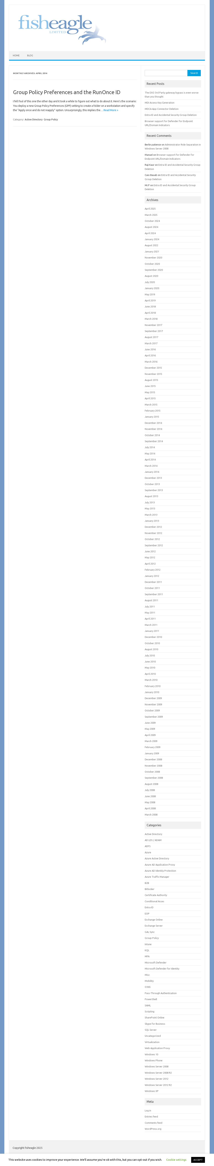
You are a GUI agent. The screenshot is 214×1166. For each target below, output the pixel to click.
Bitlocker (149, 889)
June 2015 (150, 386)
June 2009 (150, 722)
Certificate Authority (156, 895)
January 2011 (152, 631)
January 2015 (152, 416)
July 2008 (150, 790)
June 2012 (150, 551)
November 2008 (153, 765)
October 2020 (152, 263)
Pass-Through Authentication (161, 993)
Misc (147, 974)
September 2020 (154, 269)
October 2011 (152, 588)
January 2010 (152, 692)
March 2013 (151, 514)
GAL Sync (150, 932)
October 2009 (152, 710)
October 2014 (152, 435)
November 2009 (153, 704)
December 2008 (153, 759)
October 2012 (152, 539)
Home (16, 55)
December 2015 (153, 367)
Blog (30, 55)
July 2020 (150, 282)
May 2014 (150, 453)
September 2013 (154, 490)
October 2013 (152, 484)
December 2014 (153, 423)
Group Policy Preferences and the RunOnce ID (66, 92)
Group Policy (51, 119)
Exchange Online (154, 919)
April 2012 (150, 563)
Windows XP (152, 1091)
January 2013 (152, 520)
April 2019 (150, 300)
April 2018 (150, 312)
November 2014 (153, 429)
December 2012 (153, 526)
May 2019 (150, 294)
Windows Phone (153, 1060)
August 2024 (151, 227)
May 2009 (150, 728)
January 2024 (152, 239)
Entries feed (151, 1116)
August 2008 (151, 784)
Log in (148, 1110)
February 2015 (152, 410)
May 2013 (150, 508)
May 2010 (150, 667)
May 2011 (150, 612)
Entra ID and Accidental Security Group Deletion (171, 115)
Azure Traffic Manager (157, 876)
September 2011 (154, 594)
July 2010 (150, 655)
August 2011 (151, 600)
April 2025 (150, 208)
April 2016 (150, 355)
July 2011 (150, 606)
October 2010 (152, 643)
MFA (147, 956)
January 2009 (152, 753)
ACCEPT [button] (198, 1159)
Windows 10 (151, 1054)
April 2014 (150, 459)
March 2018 (151, 318)
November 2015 (153, 374)
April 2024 (150, 233)
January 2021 (152, 251)
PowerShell (151, 999)
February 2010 (152, 686)
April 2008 (150, 808)
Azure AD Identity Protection (160, 870)
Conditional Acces (154, 901)
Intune (148, 944)
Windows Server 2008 (156, 1066)
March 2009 (151, 741)
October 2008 (152, 771)
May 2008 (150, 802)
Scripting (149, 1011)
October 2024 (152, 221)
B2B (147, 883)
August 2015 (151, 380)
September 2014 (154, 441)
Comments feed (153, 1122)
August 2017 (151, 337)
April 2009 (150, 735)
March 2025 (151, 215)
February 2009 (152, 747)
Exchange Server (154, 925)
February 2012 (152, 569)
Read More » (111, 110)
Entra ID (149, 907)
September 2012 (154, 545)
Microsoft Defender (155, 962)
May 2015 (150, 392)
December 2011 (153, 582)
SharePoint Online (154, 1017)
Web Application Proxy (157, 1048)
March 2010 (151, 680)
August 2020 (151, 276)
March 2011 (151, 625)
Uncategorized (153, 1035)
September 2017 (154, 331)
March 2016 (151, 361)
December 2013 (153, 478)
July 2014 (150, 447)
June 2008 (150, 796)
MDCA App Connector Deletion (162, 109)
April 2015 (150, 398)
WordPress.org (153, 1128)
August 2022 (151, 245)
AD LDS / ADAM (153, 840)
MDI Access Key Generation (159, 102)
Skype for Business (155, 1023)
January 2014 (152, 471)
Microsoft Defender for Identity (162, 968)
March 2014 (151, 465)
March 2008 (151, 814)
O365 (148, 987)
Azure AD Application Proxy (160, 864)
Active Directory (33, 119)
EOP (147, 913)
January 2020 (152, 288)
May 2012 (150, 557)
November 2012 (153, 533)
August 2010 (151, 649)
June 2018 (150, 306)
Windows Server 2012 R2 (158, 1085)
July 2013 (150, 502)
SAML (148, 1005)
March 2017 (151, 343)
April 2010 (150, 673)
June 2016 (150, 349)
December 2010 (153, 637)
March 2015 (151, 404)
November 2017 (153, 325)
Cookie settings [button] (176, 1159)
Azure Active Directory (157, 858)
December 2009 (153, 698)
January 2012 (152, 576)
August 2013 (151, 496)
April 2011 (150, 618)
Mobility (149, 981)
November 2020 (153, 257)
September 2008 (154, 777)
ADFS (148, 846)
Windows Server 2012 (156, 1078)
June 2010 (150, 661)
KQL (147, 950)
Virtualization (152, 1042)
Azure (148, 852)
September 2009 (154, 716)
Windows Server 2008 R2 (158, 1072)
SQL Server (151, 1029)
